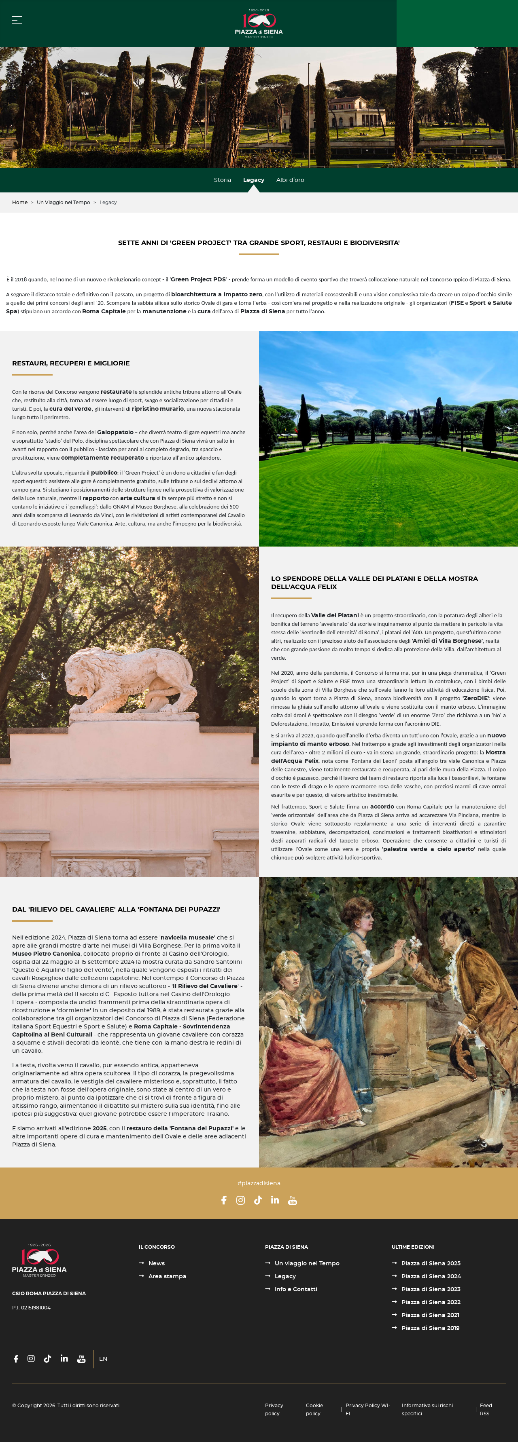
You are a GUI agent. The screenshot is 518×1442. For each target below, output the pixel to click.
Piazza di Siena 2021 (429, 1315)
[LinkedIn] (275, 1200)
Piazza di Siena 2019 (430, 1328)
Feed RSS (486, 1409)
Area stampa (167, 1276)
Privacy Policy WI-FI (368, 1409)
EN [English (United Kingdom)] (103, 1359)
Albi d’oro (290, 180)
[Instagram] (240, 1200)
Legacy (253, 180)
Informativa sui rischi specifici (427, 1409)
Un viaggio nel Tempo (306, 1264)
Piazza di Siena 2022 (430, 1302)
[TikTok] (258, 1200)
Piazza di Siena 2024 (430, 1276)
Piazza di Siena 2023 (430, 1289)
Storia (222, 180)
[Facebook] (224, 1200)
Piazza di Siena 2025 (430, 1264)
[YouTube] (292, 1200)
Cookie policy (314, 1409)
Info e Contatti (295, 1289)
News (156, 1264)
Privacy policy (274, 1409)
